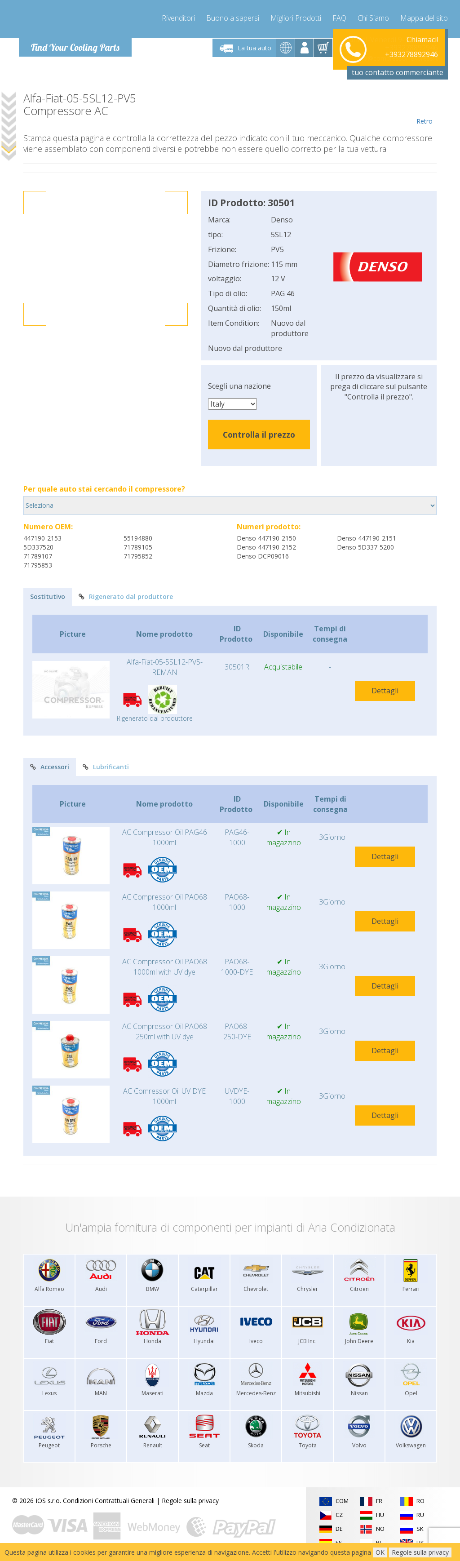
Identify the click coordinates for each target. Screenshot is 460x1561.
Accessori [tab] (49, 767)
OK (380, 1552)
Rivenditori (178, 17)
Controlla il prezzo (259, 434)
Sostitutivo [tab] (47, 596)
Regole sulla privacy (190, 1500)
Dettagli (385, 691)
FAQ (339, 17)
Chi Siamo (373, 17)
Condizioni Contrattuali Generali (109, 1500)
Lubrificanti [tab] (106, 767)
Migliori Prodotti (295, 17)
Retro (424, 108)
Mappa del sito (424, 17)
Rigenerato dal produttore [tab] (126, 596)
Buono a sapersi (232, 17)
